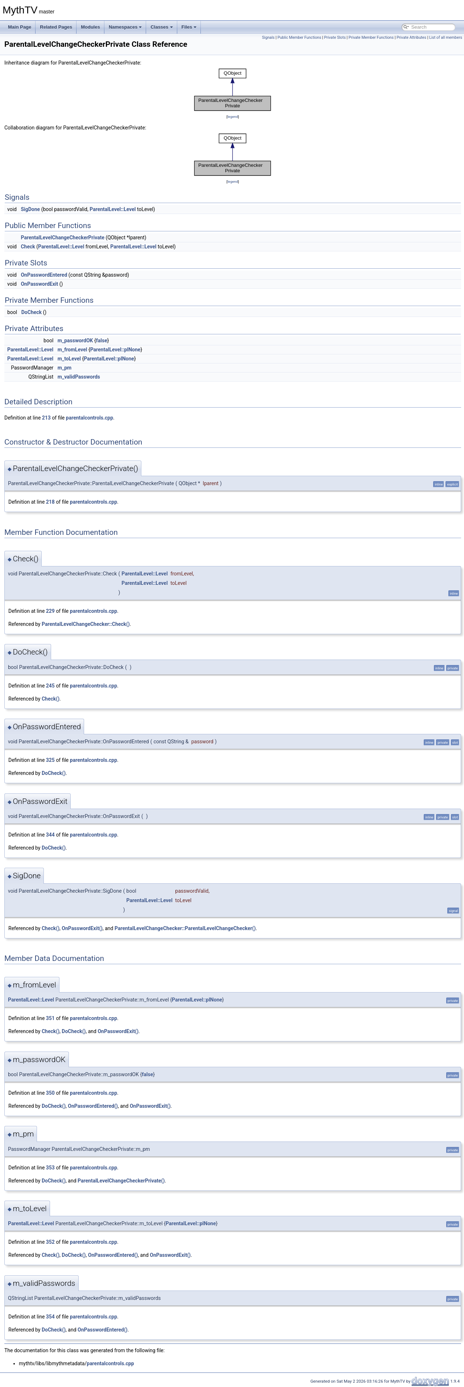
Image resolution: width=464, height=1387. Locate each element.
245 (50, 686)
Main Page (19, 27)
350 (50, 1093)
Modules (90, 27)
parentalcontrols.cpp (89, 418)
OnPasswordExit (39, 284)
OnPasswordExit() (82, 928)
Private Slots (335, 37)
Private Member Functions (371, 37)
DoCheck (31, 312)
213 (46, 418)
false (101, 340)
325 (50, 760)
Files (189, 27)
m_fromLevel (72, 349)
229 (50, 611)
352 (50, 1242)
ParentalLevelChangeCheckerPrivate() (121, 1181)
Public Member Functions (299, 37)
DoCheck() (54, 773)
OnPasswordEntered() (93, 1106)
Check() (50, 699)
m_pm (64, 368)
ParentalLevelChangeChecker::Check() (86, 624)
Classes (161, 27)
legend (232, 117)
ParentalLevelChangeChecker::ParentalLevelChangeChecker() (185, 928)
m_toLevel (69, 359)
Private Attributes (411, 37)
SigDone (30, 209)
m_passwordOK (75, 340)
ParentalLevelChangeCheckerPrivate (62, 237)
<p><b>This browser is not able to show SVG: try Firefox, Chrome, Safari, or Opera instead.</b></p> (232, 90)
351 (50, 1018)
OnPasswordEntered (44, 275)
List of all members (445, 37)
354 (50, 1317)
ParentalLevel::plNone (115, 349)
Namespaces (125, 27)
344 (50, 835)
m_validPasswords (79, 377)
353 (50, 1168)
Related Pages (56, 27)
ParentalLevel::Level (113, 209)
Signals (268, 37)
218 (50, 502)
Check (28, 246)
